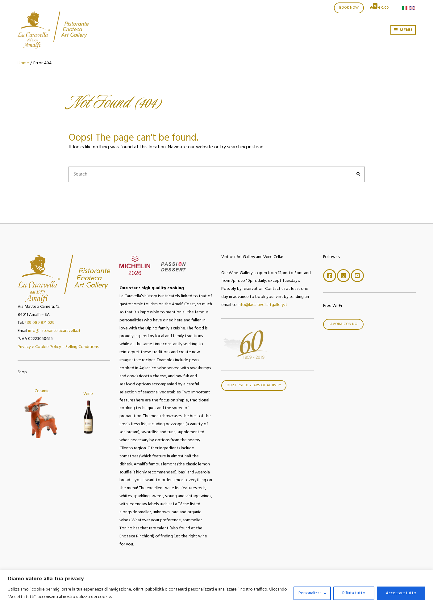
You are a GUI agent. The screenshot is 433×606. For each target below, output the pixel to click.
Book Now (349, 8)
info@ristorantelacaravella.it (54, 330)
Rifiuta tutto (353, 593)
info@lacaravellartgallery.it (262, 304)
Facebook (329, 275)
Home (23, 63)
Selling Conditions (81, 346)
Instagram (343, 275)
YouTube (357, 275)
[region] (216, 588)
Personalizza (310, 593)
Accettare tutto (401, 593)
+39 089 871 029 (40, 322)
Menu (403, 30)
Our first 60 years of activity (254, 385)
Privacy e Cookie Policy (39, 346)
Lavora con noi (343, 324)
